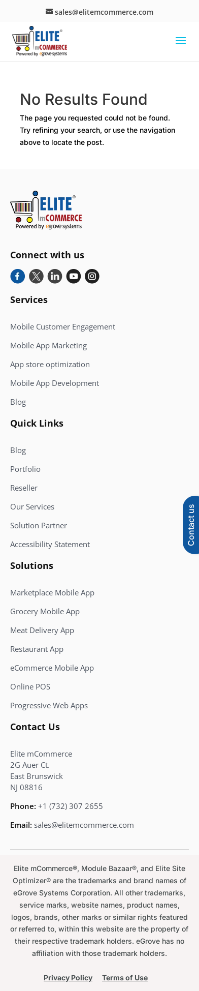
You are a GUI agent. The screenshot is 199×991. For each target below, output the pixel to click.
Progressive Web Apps (49, 705)
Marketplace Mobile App (52, 592)
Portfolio (25, 469)
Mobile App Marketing (48, 345)
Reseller (24, 488)
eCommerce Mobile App (52, 668)
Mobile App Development (54, 383)
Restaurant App (36, 649)
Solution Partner (38, 525)
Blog (18, 402)
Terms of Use (125, 977)
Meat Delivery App (42, 630)
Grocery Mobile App (45, 611)
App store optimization (50, 364)
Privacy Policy (68, 977)
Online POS (30, 686)
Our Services (32, 506)
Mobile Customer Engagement (62, 326)
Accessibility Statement (50, 544)
